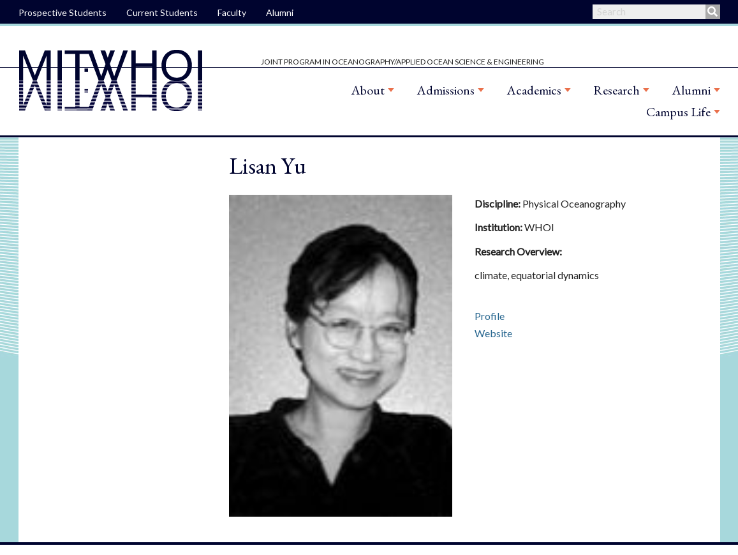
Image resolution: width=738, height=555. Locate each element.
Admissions (446, 90)
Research (616, 90)
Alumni (279, 12)
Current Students (162, 12)
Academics (533, 90)
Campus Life (678, 111)
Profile (490, 316)
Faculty (232, 12)
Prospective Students (62, 12)
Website (493, 333)
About (368, 90)
